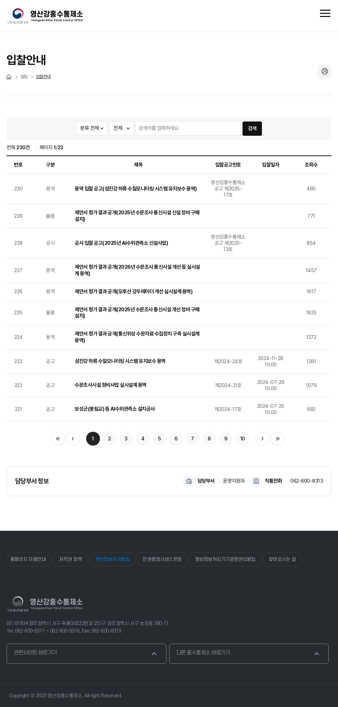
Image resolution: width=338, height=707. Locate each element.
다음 (262, 439)
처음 (9, 77)
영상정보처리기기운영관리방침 (225, 559)
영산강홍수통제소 (45, 604)
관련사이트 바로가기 (86, 654)
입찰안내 (43, 76)
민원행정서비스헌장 (162, 559)
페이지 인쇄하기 (324, 72)
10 (242, 439)
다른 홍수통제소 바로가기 (248, 654)
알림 (24, 76)
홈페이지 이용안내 (28, 559)
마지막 (277, 439)
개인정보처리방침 (112, 559)
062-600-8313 (306, 481)
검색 (252, 128)
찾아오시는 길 (282, 559)
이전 (73, 439)
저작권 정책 (70, 559)
